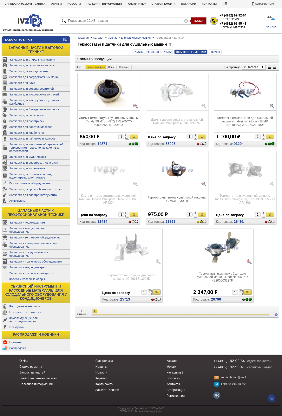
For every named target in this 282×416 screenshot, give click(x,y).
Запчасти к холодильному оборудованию (27, 230)
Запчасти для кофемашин (27, 168)
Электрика (16, 327)
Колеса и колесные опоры (27, 279)
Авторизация (265, 3)
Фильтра (153, 51)
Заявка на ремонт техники (25, 3)
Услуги (56, 3)
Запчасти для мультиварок (27, 156)
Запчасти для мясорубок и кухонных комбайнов (34, 102)
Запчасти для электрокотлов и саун (33, 162)
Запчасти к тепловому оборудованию (34, 237)
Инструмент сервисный (25, 312)
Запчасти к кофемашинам (27, 222)
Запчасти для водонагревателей (31, 88)
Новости (74, 3)
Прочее (215, 51)
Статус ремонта (163, 3)
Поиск (199, 20)
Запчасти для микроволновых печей (34, 94)
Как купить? (137, 3)
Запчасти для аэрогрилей (26, 121)
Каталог (98, 37)
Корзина (101, 378)
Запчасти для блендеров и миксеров (34, 109)
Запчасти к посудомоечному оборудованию (28, 254)
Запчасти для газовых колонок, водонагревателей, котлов (30, 175)
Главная (83, 37)
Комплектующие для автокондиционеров (23, 319)
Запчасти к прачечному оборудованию (35, 261)
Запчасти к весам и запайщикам (31, 273)
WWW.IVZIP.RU (128, 411)
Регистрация (176, 395)
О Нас (23, 360)
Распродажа (17, 348)
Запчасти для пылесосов (26, 115)
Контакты (209, 3)
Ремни (167, 51)
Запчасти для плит (22, 82)
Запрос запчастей (32, 372)
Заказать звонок (107, 390)
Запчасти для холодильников (29, 71)
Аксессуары (17, 200)
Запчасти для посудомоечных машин (34, 77)
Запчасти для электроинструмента (33, 195)
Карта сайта (104, 384)
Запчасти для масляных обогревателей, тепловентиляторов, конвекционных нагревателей (36, 148)
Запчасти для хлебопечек (26, 132)
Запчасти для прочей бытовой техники (35, 189)
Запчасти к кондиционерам (27, 267)
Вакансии (188, 3)
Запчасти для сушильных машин (31, 65)
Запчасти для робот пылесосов (30, 126)
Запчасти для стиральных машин (32, 59)
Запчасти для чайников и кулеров (32, 138)
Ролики (139, 51)
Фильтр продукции (96, 59)
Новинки (15, 342)
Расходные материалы (25, 306)
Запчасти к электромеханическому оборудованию (33, 245)
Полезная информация (104, 3)
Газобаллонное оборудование (29, 183)
